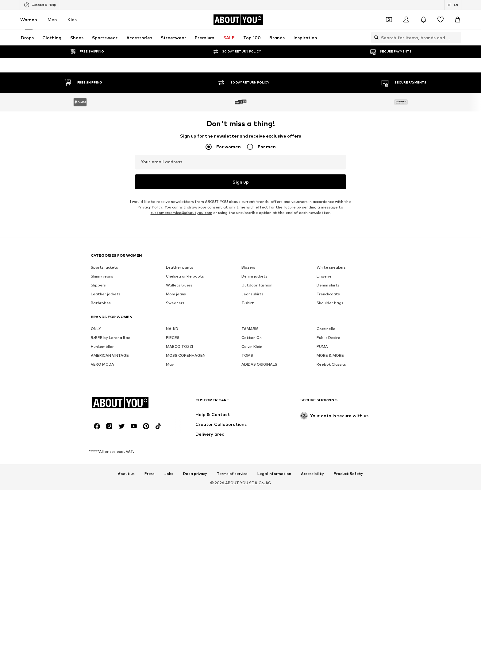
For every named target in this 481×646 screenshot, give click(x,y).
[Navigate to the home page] (238, 19)
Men (52, 19)
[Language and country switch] (452, 5)
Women (28, 19)
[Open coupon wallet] (389, 19)
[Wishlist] (440, 19)
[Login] (406, 19)
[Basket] (457, 19)
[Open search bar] (375, 37)
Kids (72, 19)
